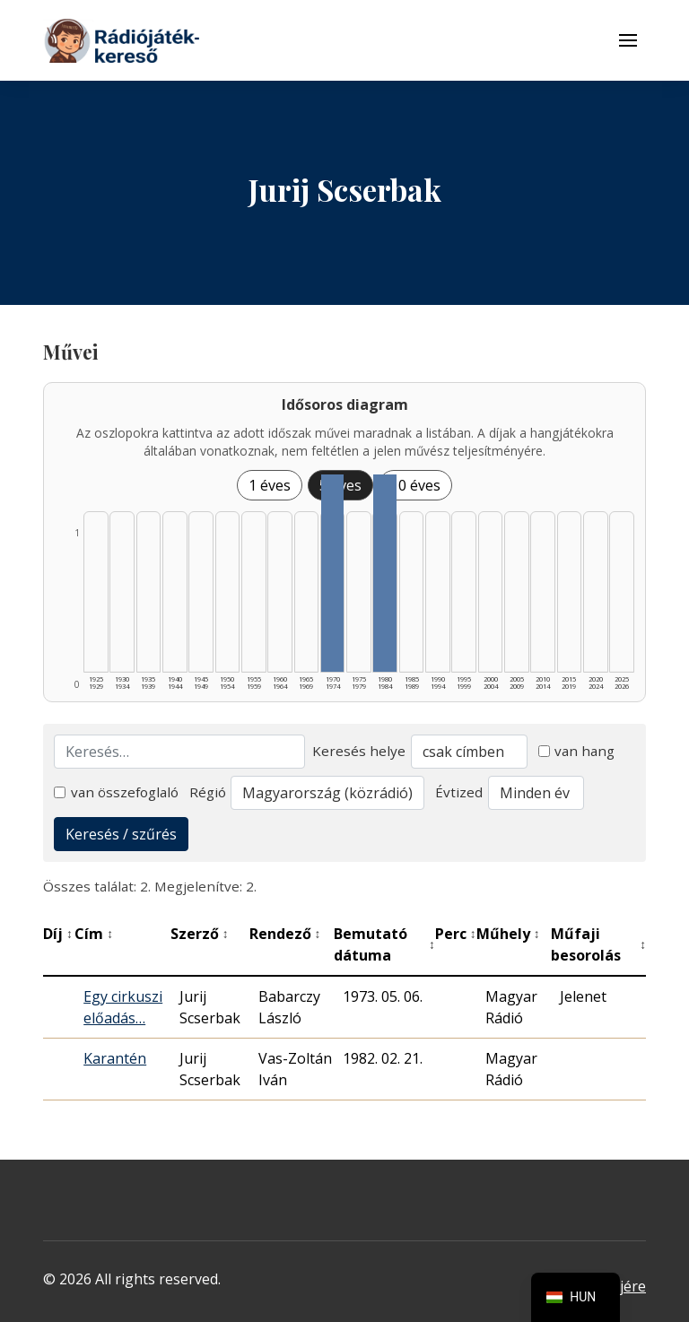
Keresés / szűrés (121, 834)
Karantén (114, 1058)
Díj (58, 934)
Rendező (285, 934)
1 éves (270, 485)
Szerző (199, 934)
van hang (576, 751)
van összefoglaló (116, 792)
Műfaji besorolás (598, 944)
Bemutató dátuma (384, 944)
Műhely (508, 934)
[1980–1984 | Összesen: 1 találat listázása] (385, 573)
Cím (93, 934)
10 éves (415, 485)
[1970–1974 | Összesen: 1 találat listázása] (332, 573)
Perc (455, 934)
